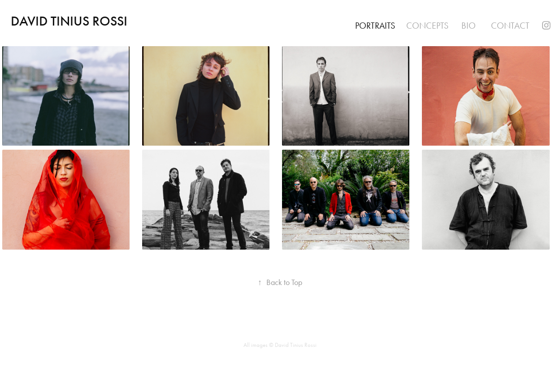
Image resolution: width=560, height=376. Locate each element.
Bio (468, 25)
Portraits (375, 25)
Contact (510, 25)
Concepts (427, 25)
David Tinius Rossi (69, 21)
